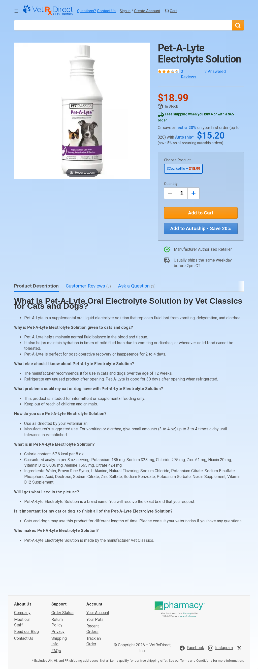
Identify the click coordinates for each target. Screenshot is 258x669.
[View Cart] (170, 11)
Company (22, 574)
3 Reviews (188, 74)
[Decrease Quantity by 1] (170, 193)
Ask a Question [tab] (136, 286)
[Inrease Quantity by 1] (193, 193)
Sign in (125, 11)
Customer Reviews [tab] (88, 286)
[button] (82, 111)
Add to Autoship (200, 228)
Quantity (171, 184)
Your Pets (95, 581)
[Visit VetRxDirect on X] (240, 610)
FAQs (56, 613)
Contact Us (106, 11)
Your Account (97, 574)
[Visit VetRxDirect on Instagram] (220, 610)
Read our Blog (26, 594)
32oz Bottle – (183, 169)
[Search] (238, 25)
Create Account (147, 11)
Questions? (86, 11)
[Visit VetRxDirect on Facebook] (192, 610)
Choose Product (177, 160)
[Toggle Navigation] (16, 11)
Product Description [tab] (36, 286)
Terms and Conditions (196, 623)
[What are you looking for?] (123, 25)
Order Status (62, 574)
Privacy (57, 594)
